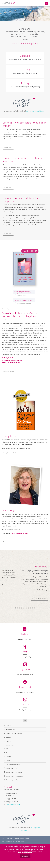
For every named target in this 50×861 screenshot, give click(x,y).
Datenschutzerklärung (19, 841)
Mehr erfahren (8, 147)
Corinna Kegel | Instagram (13, 780)
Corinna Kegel (10, 745)
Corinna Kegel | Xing (11, 768)
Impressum (9, 841)
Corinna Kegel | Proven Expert (14, 776)
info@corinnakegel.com (13, 804)
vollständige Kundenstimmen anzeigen (25, 598)
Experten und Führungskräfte (14, 733)
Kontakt (8, 760)
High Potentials (10, 729)
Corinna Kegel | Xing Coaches (14, 772)
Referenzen (9, 749)
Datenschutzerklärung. (25, 852)
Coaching (25, 55)
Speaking (25, 69)
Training (25, 83)
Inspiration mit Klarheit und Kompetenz (25, 73)
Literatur (8, 756)
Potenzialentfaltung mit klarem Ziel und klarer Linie (25, 59)
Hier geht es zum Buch (9, 453)
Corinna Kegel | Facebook (13, 764)
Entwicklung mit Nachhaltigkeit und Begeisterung (25, 87)
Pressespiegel (9, 753)
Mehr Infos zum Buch (9, 371)
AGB (3, 841)
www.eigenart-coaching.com (36, 111)
